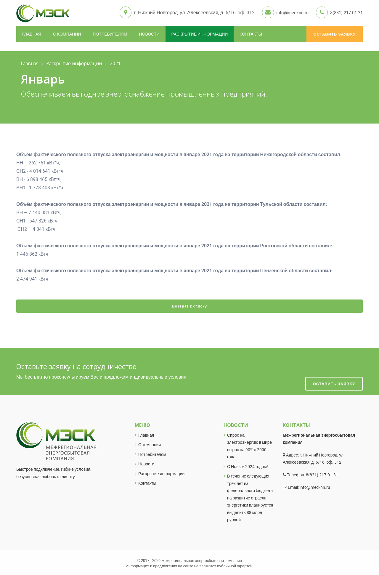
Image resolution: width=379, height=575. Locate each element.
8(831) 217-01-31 (345, 12)
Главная (31, 33)
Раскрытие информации (199, 33)
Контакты (251, 33)
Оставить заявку (335, 33)
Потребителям (110, 33)
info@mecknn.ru (288, 12)
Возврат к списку (189, 305)
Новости (149, 33)
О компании (67, 33)
